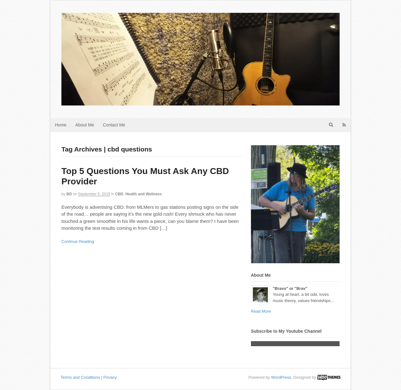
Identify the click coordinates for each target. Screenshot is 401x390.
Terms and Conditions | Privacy (89, 377)
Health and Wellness (143, 194)
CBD (119, 194)
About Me (84, 124)
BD (69, 194)
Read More (261, 311)
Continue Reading (77, 241)
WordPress (281, 377)
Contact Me (114, 124)
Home (60, 124)
